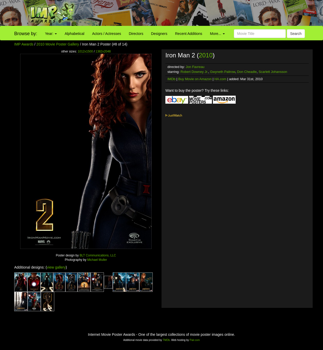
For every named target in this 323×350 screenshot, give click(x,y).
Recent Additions (188, 34)
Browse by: (25, 33)
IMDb (171, 79)
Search (296, 34)
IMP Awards (23, 44)
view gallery (56, 267)
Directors (136, 34)
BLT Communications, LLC (98, 255)
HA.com (220, 79)
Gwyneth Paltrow (222, 72)
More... (217, 34)
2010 (205, 55)
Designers (159, 34)
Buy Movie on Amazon (195, 79)
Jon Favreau (195, 67)
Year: (51, 34)
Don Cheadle (247, 72)
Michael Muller (97, 260)
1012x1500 (85, 51)
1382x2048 (103, 51)
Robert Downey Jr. (194, 72)
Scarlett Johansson (273, 72)
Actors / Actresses (106, 34)
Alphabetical (74, 34)
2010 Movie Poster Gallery (57, 44)
